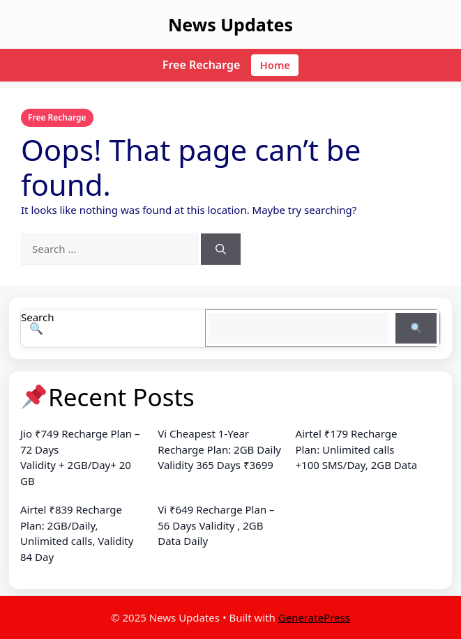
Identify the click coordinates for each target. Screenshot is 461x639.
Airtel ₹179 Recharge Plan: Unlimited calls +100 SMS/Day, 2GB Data (357, 449)
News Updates (230, 24)
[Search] (221, 249)
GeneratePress (314, 617)
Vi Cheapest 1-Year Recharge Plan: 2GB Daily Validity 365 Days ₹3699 (219, 449)
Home (274, 65)
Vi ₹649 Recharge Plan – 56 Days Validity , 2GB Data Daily (216, 525)
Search (37, 317)
